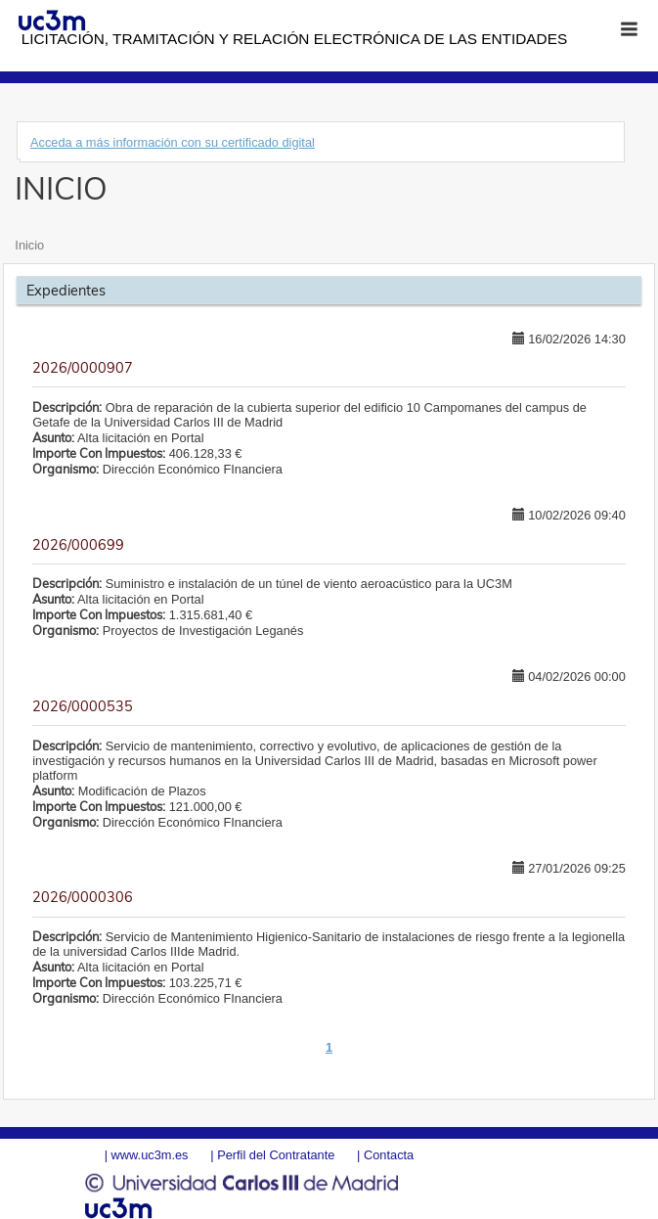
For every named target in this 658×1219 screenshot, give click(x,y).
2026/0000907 (82, 368)
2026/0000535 (82, 706)
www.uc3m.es (150, 1155)
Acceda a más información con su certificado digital (172, 142)
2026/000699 (78, 545)
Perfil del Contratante (275, 1155)
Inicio (29, 245)
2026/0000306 (82, 897)
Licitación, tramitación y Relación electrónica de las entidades (294, 38)
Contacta (389, 1155)
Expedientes (66, 290)
